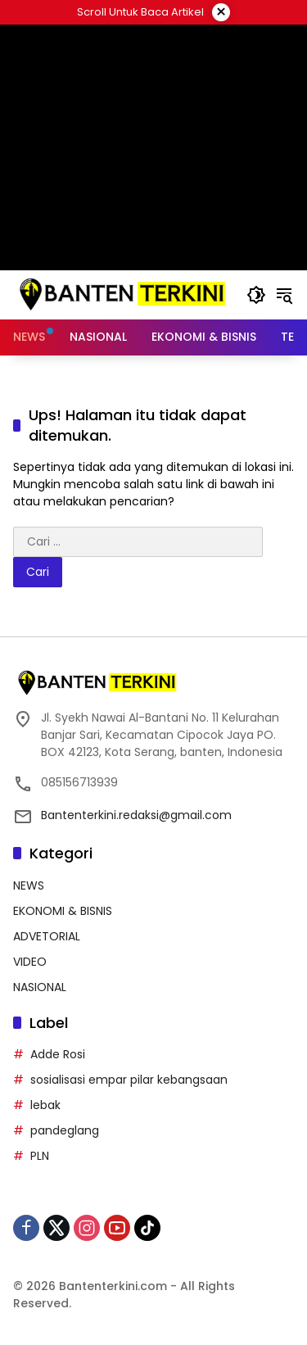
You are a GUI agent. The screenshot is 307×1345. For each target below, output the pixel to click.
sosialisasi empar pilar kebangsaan (129, 1079)
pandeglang (64, 1130)
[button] (256, 295)
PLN (39, 1156)
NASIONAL (39, 987)
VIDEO (30, 961)
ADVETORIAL (46, 936)
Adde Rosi (57, 1054)
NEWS (28, 885)
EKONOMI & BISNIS (62, 911)
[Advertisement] (153, 147)
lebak (45, 1105)
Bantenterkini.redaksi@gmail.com (136, 815)
